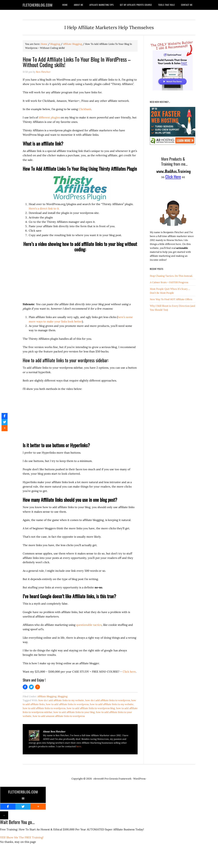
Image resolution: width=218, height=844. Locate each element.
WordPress (139, 778)
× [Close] (4, 815)
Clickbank (85, 109)
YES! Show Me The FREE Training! (21, 837)
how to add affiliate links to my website (112, 704)
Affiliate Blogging (46, 696)
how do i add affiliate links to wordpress (107, 700)
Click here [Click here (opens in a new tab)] (129, 671)
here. (79, 746)
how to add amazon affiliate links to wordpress (59, 716)
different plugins (49, 117)
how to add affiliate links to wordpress (44, 708)
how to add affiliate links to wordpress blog (91, 708)
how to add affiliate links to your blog (74, 712)
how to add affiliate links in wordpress (67, 704)
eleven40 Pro (101, 778)
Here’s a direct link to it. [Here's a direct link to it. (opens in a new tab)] (44, 208)
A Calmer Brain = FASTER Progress (169, 282)
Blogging (63, 696)
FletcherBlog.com (38, 5)
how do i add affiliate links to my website (61, 700)
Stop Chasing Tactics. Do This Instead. (171, 275)
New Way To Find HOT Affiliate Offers (171, 299)
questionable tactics (89, 625)
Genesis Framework (120, 778)
